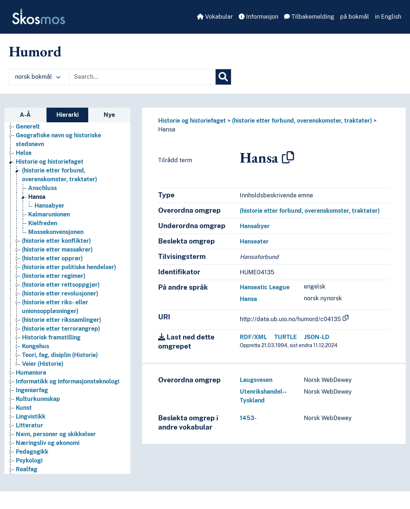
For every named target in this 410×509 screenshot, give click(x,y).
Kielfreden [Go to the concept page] (42, 223)
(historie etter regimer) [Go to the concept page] (53, 275)
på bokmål (354, 16)
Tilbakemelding (309, 16)
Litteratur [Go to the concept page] (29, 425)
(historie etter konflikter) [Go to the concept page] (56, 240)
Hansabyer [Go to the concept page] (49, 205)
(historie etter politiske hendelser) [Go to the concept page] (69, 267)
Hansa (166, 129)
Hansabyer (255, 226)
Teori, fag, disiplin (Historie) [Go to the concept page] (60, 355)
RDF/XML (253, 337)
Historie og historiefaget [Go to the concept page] (49, 161)
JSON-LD (316, 337)
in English (388, 16)
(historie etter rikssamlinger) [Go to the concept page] (61, 319)
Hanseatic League (265, 287)
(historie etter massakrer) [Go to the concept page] (57, 249)
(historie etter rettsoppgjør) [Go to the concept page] (61, 284)
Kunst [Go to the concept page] (24, 407)
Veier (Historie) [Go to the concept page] (42, 363)
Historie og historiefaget (192, 120)
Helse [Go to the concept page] (23, 152)
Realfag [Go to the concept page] (26, 469)
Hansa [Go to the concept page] (36, 196)
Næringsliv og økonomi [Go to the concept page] (47, 442)
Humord (35, 51)
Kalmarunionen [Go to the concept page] (49, 214)
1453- (248, 418)
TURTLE (285, 337)
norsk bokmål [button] (37, 76)
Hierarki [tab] (67, 114)
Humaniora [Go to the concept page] (31, 372)
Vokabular (215, 16)
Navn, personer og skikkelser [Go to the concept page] (56, 434)
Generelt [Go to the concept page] (28, 126)
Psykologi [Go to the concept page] (29, 460)
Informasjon (258, 16)
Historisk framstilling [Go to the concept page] (51, 337)
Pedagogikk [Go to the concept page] (32, 451)
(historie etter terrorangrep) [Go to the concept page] (61, 328)
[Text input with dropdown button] (142, 77)
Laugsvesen (256, 379)
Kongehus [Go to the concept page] (35, 346)
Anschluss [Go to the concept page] (42, 188)
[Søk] (223, 77)
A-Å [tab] (25, 114)
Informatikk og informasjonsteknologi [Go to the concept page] (67, 381)
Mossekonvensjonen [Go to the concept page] (55, 232)
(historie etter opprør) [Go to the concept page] (52, 258)
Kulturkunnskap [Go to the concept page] (38, 398)
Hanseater (254, 241)
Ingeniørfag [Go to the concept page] (32, 390)
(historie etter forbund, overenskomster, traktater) (302, 120)
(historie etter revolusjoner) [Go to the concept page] (60, 293)
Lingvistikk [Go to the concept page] (30, 416)
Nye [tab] (109, 114)
